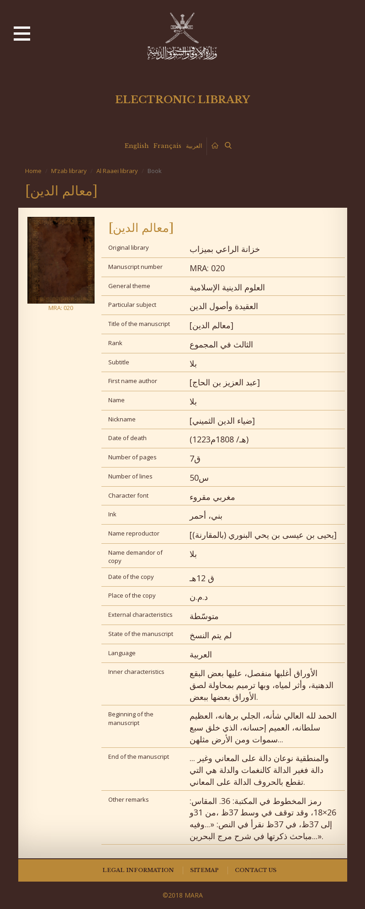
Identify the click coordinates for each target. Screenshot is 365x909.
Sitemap (204, 870)
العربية (194, 146)
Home (33, 171)
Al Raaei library (117, 171)
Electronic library (182, 100)
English (137, 146)
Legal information (138, 870)
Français (167, 146)
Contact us (255, 870)
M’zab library (69, 171)
